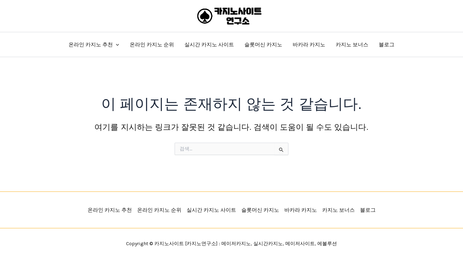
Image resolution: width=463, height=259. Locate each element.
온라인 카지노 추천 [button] (94, 44)
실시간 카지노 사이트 (209, 44)
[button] (116, 44)
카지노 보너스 (352, 44)
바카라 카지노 (309, 44)
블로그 (386, 44)
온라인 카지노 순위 (152, 44)
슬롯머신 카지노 (263, 44)
